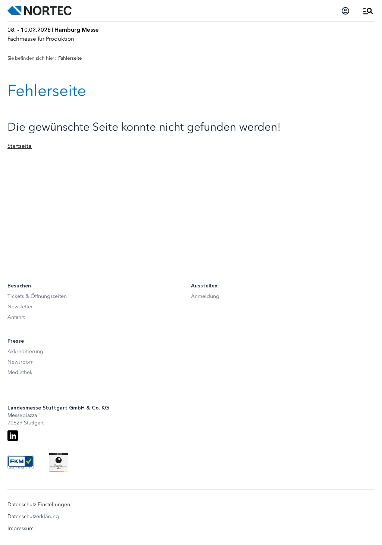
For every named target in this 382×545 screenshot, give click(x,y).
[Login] (345, 10)
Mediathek (19, 372)
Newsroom (20, 362)
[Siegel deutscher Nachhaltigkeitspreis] (59, 462)
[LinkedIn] (12, 435)
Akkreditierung (25, 351)
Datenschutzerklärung (33, 517)
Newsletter (20, 306)
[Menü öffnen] (368, 11)
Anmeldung (205, 296)
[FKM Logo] (20, 462)
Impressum (20, 529)
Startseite (19, 146)
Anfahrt (16, 317)
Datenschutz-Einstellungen (38, 505)
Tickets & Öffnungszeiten (37, 296)
